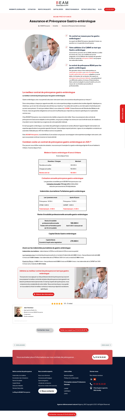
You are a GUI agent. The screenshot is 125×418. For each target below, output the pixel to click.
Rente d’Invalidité (44, 9)
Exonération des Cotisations (20, 378)
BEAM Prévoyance (32, 134)
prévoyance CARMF (87, 58)
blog (100, 9)
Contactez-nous (43, 330)
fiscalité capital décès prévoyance (79, 74)
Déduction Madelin (18, 385)
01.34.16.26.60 (100, 384)
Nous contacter (48, 391)
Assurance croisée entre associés (47, 385)
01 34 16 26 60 (100, 357)
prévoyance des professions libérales (80, 78)
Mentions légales (68, 375)
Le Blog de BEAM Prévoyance (21, 392)
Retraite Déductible (18, 388)
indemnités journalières (76, 72)
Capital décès (58, 9)
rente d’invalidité (90, 72)
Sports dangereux (43, 380)
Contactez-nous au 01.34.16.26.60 (61, 414)
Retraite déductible (88, 9)
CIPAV (66, 393)
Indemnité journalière (17, 9)
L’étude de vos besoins (44, 383)
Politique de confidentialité (71, 378)
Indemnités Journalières (19, 375)
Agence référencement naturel (67, 404)
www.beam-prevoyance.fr (20, 320)
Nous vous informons (44, 375)
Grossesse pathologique (45, 378)
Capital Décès (16, 383)
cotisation (32, 9)
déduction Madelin (72, 9)
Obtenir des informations (44, 294)
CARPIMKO (67, 391)
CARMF (67, 108)
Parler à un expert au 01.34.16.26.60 (72, 330)
